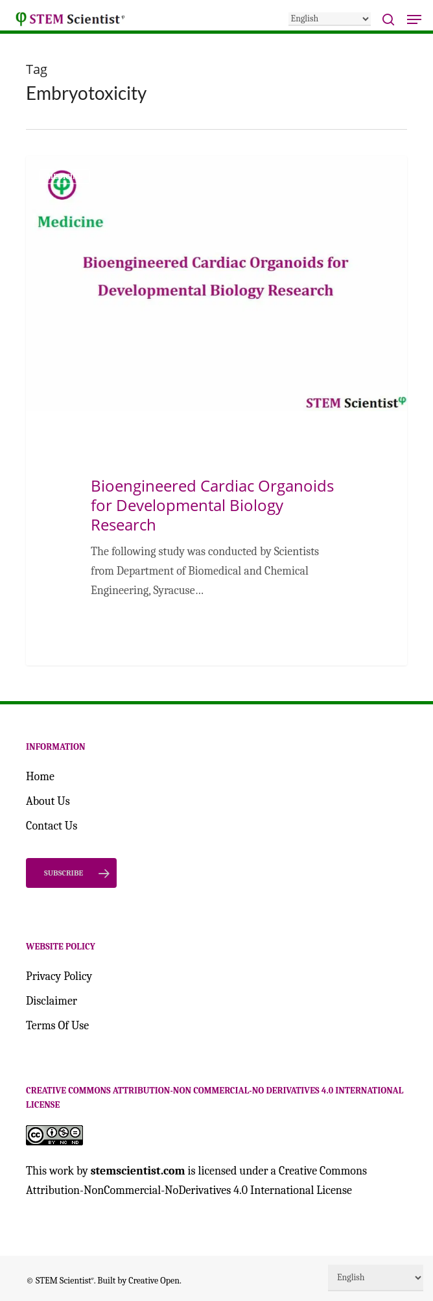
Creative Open (154, 1280)
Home (40, 776)
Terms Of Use (57, 1025)
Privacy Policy (59, 976)
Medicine (64, 176)
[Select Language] (329, 19)
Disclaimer (51, 1001)
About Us (48, 801)
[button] (414, 19)
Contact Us (51, 826)
